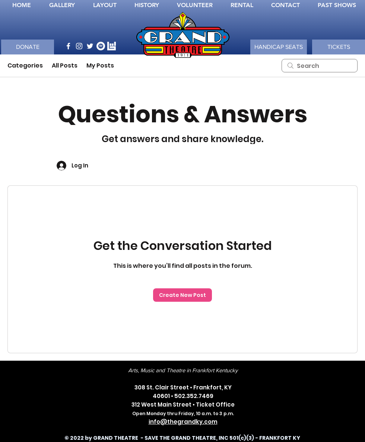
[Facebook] (68, 46)
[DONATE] (27, 47)
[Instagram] (79, 46)
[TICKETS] (338, 47)
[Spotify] (100, 46)
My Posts (100, 65)
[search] (320, 65)
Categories (25, 65)
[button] (278, 47)
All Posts (64, 65)
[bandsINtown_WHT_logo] (111, 46)
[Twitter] (90, 46)
